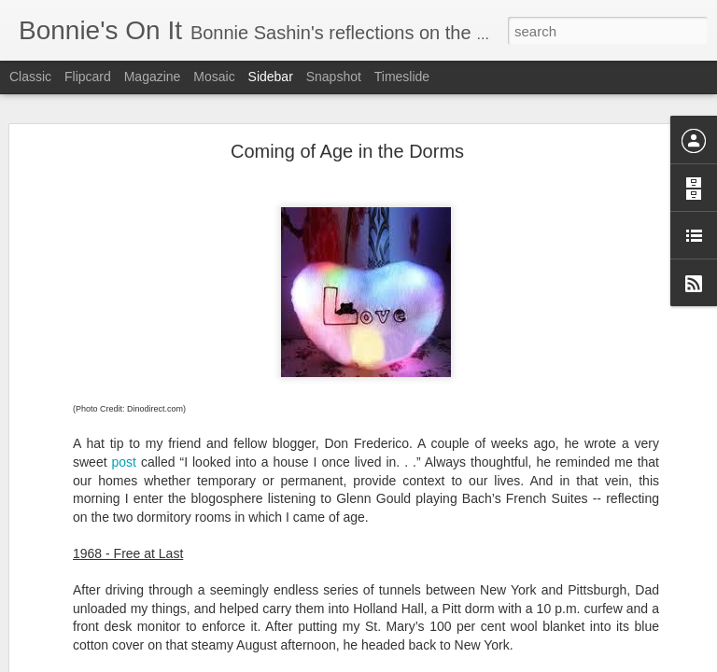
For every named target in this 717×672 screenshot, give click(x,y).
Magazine (152, 76)
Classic (30, 76)
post (124, 462)
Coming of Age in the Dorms (347, 151)
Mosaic (213, 76)
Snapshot (333, 76)
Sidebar (270, 76)
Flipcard (87, 76)
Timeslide (401, 76)
